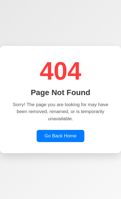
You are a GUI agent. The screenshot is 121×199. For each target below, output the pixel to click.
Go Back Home (60, 136)
